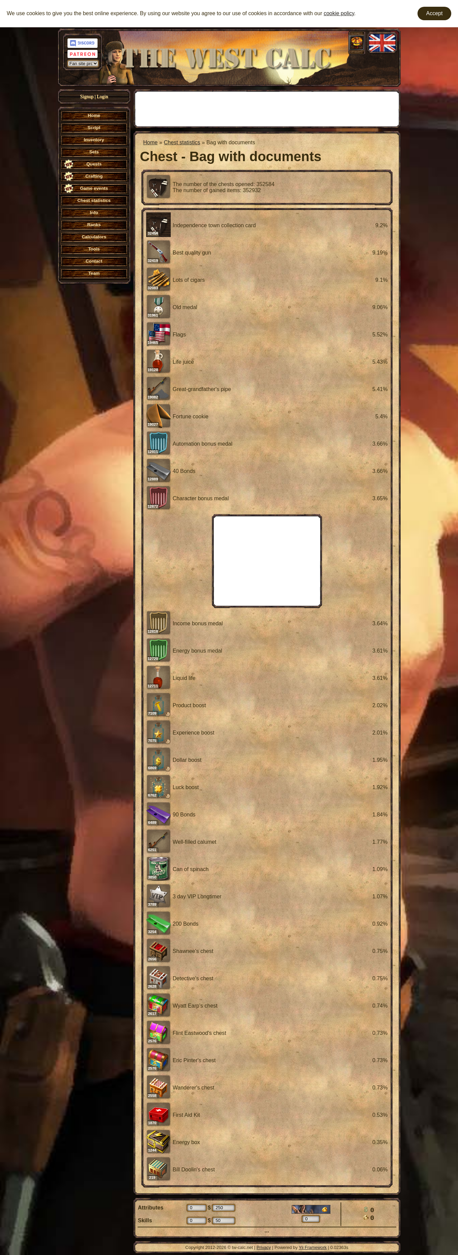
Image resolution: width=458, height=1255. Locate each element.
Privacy (264, 1247)
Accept (434, 13)
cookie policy (339, 13)
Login (102, 96)
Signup (86, 96)
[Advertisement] (267, 108)
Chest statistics (182, 142)
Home (150, 142)
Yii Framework (313, 1247)
